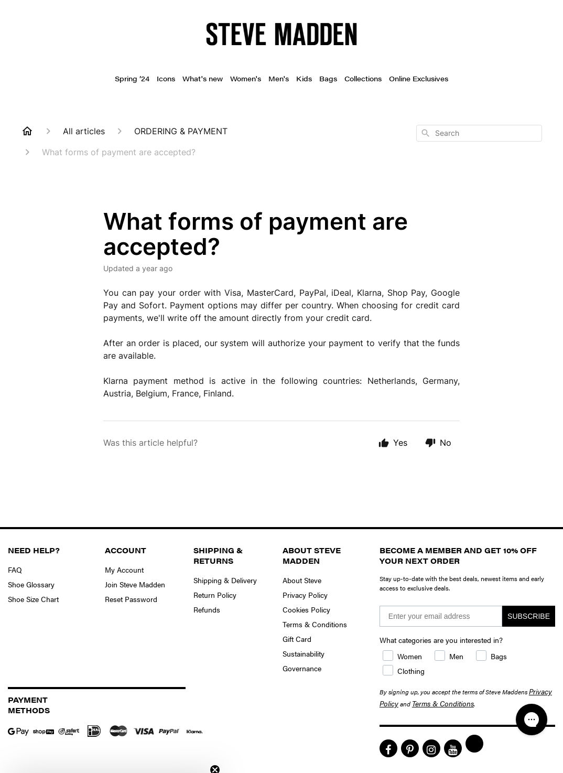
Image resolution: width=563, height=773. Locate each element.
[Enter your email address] (441, 616)
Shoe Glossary (31, 584)
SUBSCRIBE (528, 616)
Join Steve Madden (135, 584)
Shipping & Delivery (225, 580)
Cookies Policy (306, 609)
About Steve (302, 580)
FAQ (15, 569)
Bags (328, 78)
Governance (302, 668)
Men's (278, 78)
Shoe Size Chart (33, 599)
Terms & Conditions (315, 624)
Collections (363, 78)
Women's (245, 78)
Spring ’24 (132, 78)
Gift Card (297, 639)
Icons (166, 78)
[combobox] (479, 133)
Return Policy (214, 594)
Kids (304, 78)
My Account (124, 569)
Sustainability (303, 653)
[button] (111, 760)
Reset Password (131, 599)
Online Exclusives (418, 78)
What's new (202, 78)
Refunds (206, 609)
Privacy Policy (305, 594)
